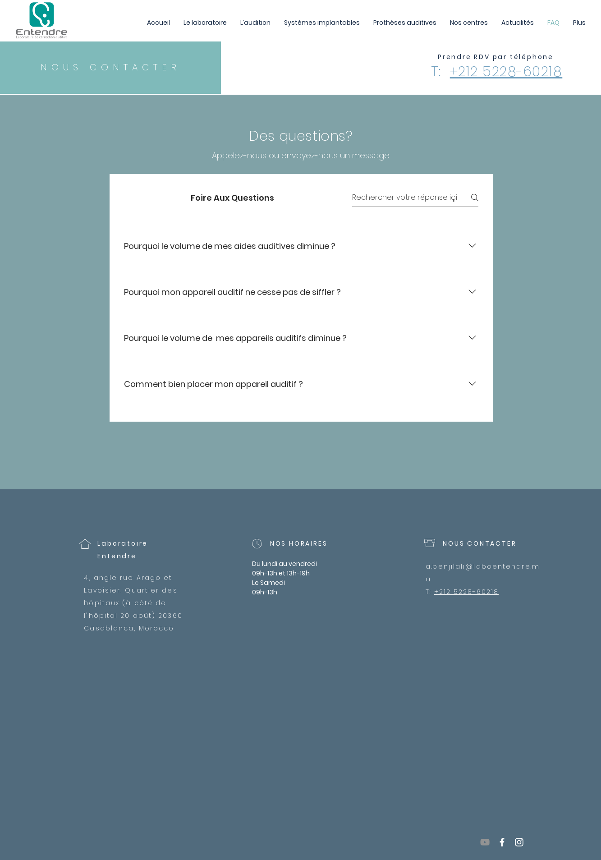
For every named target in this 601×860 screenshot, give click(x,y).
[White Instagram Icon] (519, 842)
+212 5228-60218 (506, 71)
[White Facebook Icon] (502, 842)
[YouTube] (485, 842)
